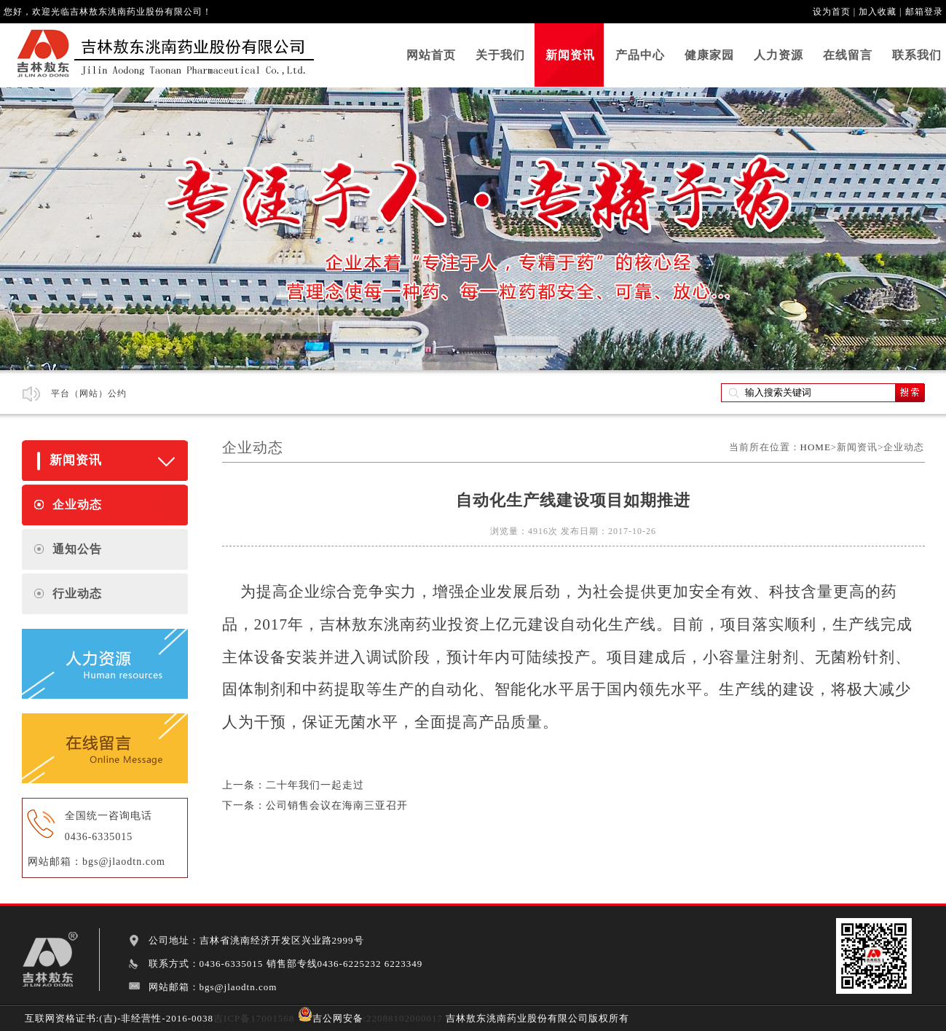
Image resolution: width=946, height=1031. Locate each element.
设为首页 (832, 12)
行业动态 (77, 593)
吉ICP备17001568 (253, 1018)
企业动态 (77, 504)
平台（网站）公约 (89, 393)
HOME (815, 447)
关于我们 (500, 55)
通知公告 (77, 549)
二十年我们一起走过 (315, 785)
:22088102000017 (403, 1018)
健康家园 (709, 55)
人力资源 (778, 55)
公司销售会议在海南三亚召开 (337, 805)
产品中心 (640, 55)
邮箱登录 (924, 12)
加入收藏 (877, 12)
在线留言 (847, 55)
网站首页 (431, 55)
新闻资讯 (570, 55)
